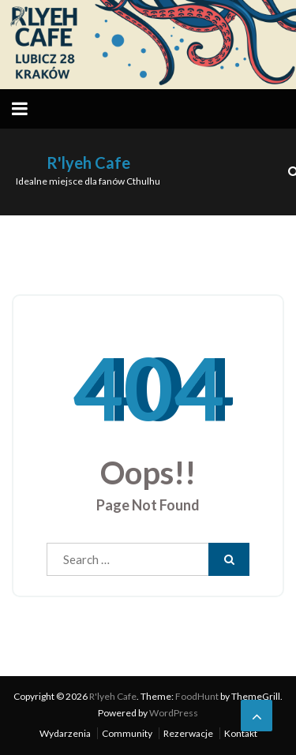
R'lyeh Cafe (88, 162)
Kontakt (240, 733)
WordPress (173, 713)
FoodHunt (197, 696)
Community (127, 733)
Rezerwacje (188, 733)
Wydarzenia (65, 733)
